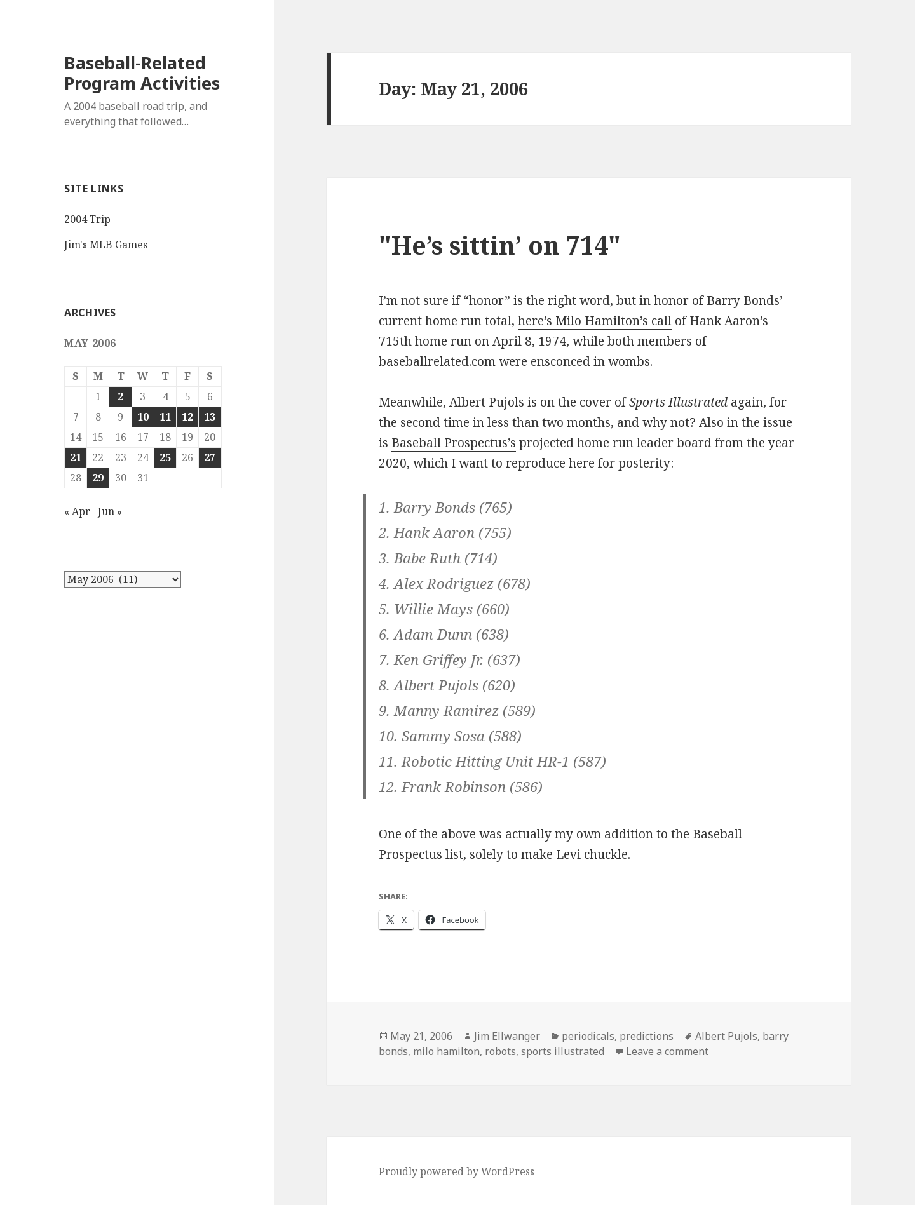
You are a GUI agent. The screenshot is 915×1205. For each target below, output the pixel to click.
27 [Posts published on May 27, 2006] (209, 457)
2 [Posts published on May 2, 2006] (120, 396)
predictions (647, 1036)
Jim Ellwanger (507, 1036)
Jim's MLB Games (105, 245)
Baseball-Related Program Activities (142, 73)
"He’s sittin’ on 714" (500, 245)
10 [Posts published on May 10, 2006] (143, 417)
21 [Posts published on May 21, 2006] (75, 457)
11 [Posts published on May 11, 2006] (165, 417)
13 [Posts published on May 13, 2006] (209, 417)
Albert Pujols (726, 1036)
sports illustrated (562, 1051)
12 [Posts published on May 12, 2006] (187, 417)
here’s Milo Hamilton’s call (595, 321)
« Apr (77, 511)
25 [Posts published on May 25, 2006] (165, 457)
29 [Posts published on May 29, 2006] (98, 478)
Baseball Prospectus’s (453, 442)
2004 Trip (87, 219)
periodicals (588, 1036)
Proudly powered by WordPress (456, 1171)
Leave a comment (667, 1051)
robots (500, 1051)
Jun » (110, 511)
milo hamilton (446, 1051)
